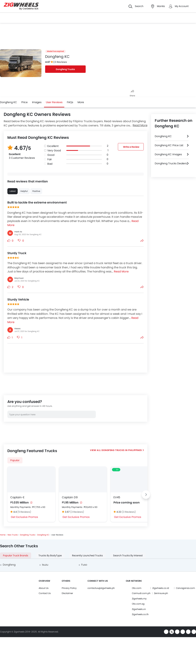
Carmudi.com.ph (141, 593)
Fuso (84, 564)
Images (36, 102)
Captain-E (17, 497)
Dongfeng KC (8, 102)
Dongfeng (9, 564)
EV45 (116, 497)
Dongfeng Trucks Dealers (171, 163)
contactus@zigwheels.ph (101, 588)
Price (24, 102)
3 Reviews (61, 62)
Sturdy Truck (16, 253)
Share (132, 93)
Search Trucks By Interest (128, 555)
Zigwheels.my (139, 598)
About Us (43, 588)
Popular (15, 460)
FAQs (70, 102)
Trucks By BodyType (50, 555)
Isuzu (45, 564)
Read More (140, 125)
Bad (49, 163)
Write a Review (131, 146)
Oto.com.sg (138, 603)
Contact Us (45, 593)
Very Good (54, 150)
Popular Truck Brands (15, 555)
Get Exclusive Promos (24, 517)
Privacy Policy (69, 588)
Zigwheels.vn (139, 609)
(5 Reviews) (24, 512)
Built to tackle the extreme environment (37, 202)
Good (50, 154)
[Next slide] (146, 494)
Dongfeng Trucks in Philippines (121, 450)
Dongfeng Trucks (65, 69)
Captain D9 (70, 497)
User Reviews (54, 102)
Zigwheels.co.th (140, 614)
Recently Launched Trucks (87, 555)
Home (2, 534)
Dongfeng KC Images (168, 154)
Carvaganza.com (185, 588)
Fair (49, 159)
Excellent (53, 146)
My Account (182, 6)
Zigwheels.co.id (160, 588)
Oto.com (136, 588)
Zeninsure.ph (161, 593)
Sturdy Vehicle (18, 299)
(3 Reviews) (77, 512)
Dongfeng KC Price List (169, 145)
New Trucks (13, 534)
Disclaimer (67, 593)
